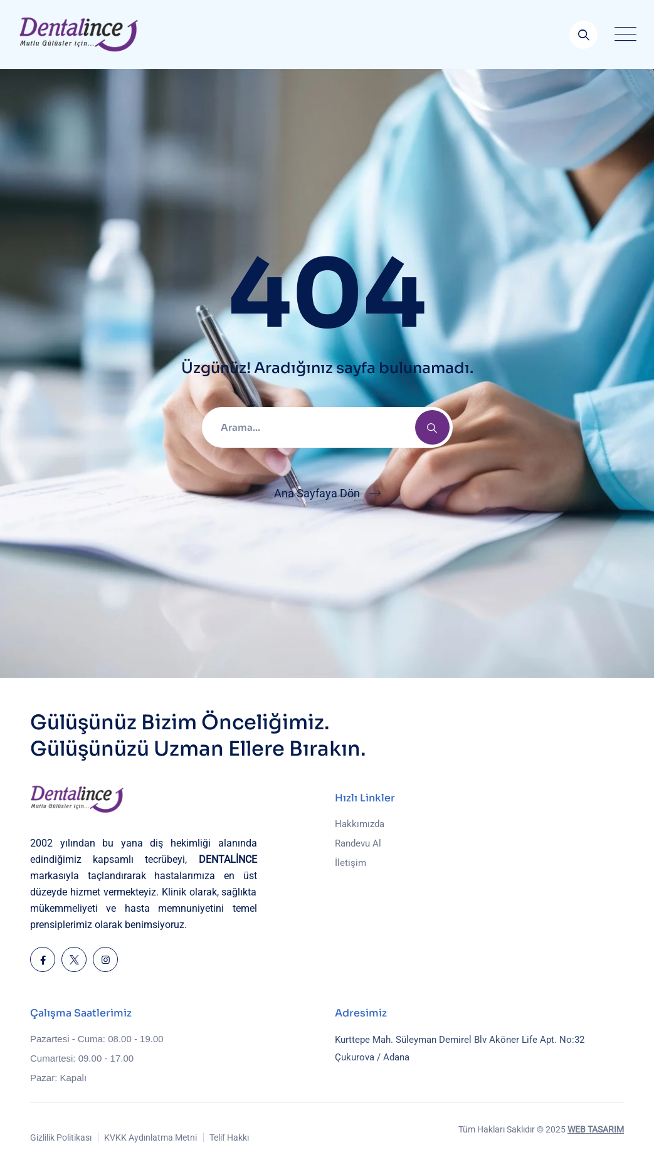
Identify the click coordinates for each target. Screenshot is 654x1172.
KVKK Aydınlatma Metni (150, 1137)
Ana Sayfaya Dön (317, 493)
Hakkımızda (359, 824)
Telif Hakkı (229, 1137)
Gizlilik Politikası (61, 1137)
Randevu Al (358, 843)
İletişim (350, 862)
